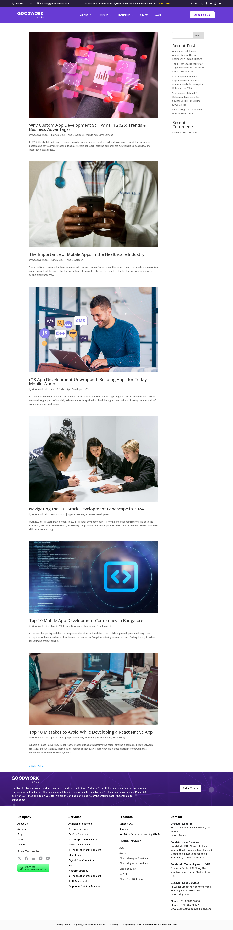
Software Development (98, 514)
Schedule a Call (202, 14)
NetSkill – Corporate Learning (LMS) (139, 834)
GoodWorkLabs (40, 134)
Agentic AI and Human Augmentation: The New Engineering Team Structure (187, 55)
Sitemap (114, 924)
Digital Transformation (81, 860)
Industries (126, 15)
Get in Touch (190, 788)
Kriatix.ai (124, 829)
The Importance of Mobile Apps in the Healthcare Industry (86, 254)
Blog (19, 834)
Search (198, 35)
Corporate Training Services (84, 886)
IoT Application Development (84, 849)
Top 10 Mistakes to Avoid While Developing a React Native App (91, 732)
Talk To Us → (166, 3)
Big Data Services (78, 829)
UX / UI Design (76, 855)
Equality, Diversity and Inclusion (90, 924)
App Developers (76, 134)
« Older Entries (37, 766)
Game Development (79, 844)
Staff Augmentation (79, 881)
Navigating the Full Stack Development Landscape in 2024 (86, 509)
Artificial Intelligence (80, 823)
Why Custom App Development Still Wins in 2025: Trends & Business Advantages (87, 127)
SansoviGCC (126, 823)
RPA (70, 865)
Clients (144, 15)
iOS (87, 389)
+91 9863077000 (24, 3)
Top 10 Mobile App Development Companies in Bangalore (86, 620)
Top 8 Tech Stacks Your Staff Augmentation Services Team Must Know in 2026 (188, 67)
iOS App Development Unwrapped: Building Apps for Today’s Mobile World (89, 382)
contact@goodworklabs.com (54, 3)
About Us (22, 823)
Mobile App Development (99, 134)
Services (105, 15)
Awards (21, 829)
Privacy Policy (63, 924)
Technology (119, 737)
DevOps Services (78, 834)
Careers (193, 3)
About (85, 15)
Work (158, 15)
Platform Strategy (78, 870)
